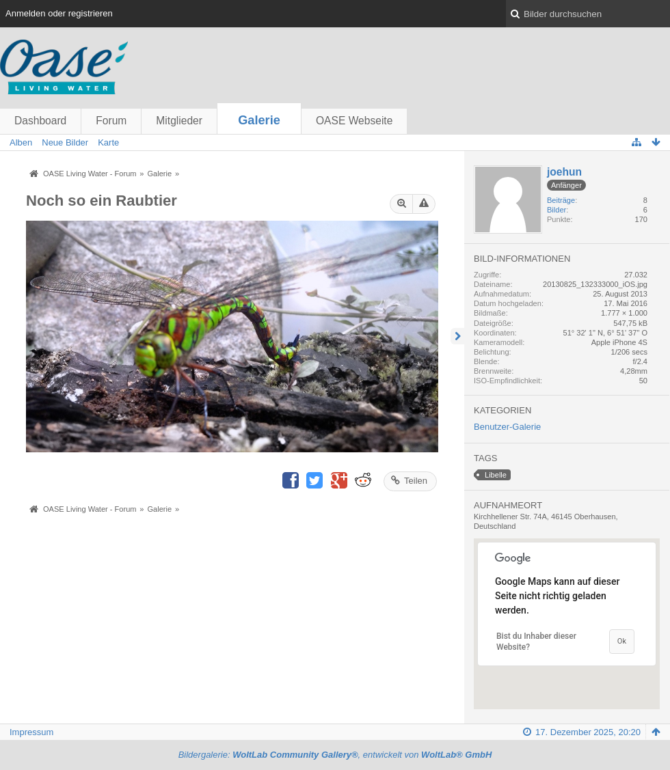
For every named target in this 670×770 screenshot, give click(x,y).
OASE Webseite (354, 120)
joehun (564, 172)
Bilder (556, 210)
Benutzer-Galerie (507, 427)
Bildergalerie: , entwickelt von (335, 755)
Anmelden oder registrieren (59, 13)
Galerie (259, 120)
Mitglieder (179, 120)
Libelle (496, 475)
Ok (621, 641)
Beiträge (561, 200)
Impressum (31, 732)
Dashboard (40, 120)
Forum (111, 120)
